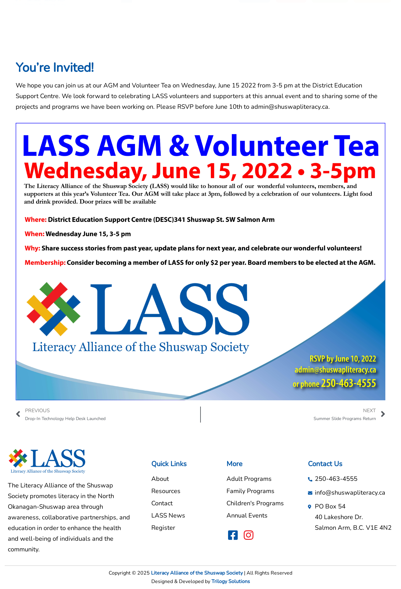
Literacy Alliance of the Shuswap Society (197, 573)
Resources (179, 26)
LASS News (216, 26)
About (150, 26)
